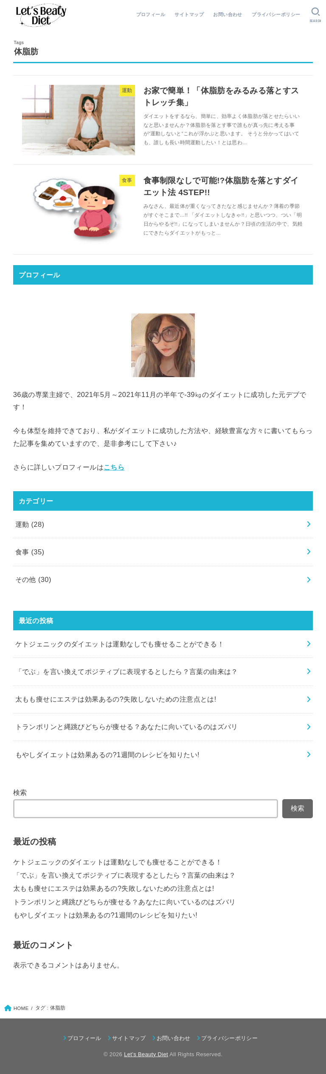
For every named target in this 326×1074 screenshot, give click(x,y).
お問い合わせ (227, 14)
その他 (33, 579)
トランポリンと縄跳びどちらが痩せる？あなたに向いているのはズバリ (124, 902)
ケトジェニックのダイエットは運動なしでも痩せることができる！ (117, 862)
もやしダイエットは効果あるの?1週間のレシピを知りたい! (105, 915)
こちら (114, 467)
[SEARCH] (315, 15)
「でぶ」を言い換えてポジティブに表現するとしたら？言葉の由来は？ (124, 875)
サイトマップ (188, 14)
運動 (30, 524)
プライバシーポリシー (276, 14)
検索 (20, 792)
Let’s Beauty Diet (146, 1054)
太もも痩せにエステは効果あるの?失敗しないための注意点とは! (113, 888)
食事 (30, 552)
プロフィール (150, 14)
